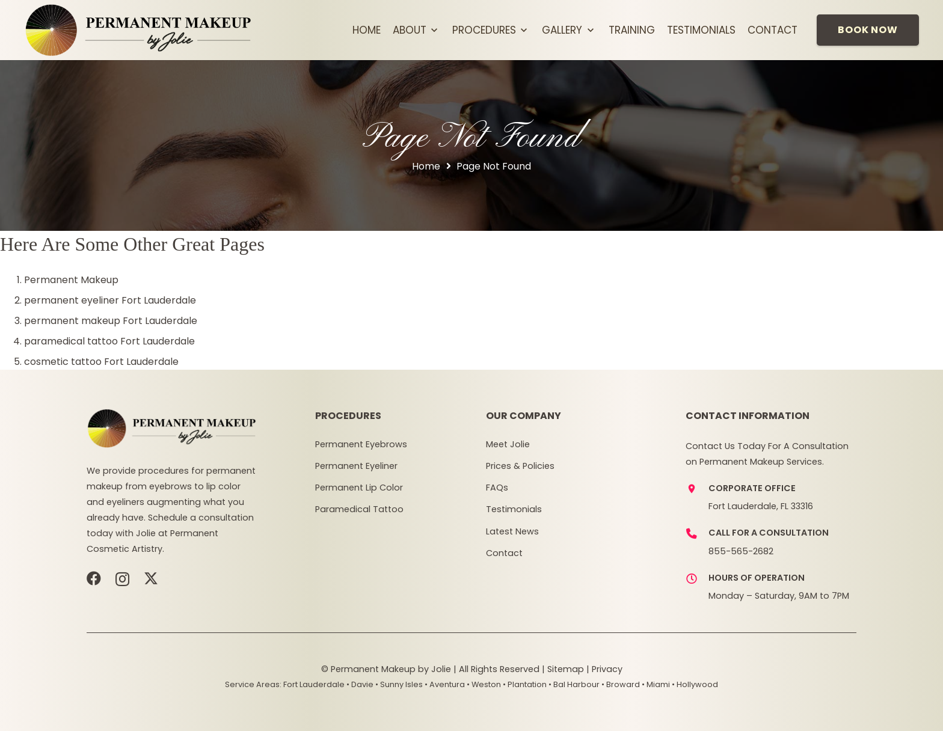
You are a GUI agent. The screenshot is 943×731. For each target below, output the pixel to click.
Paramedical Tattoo (359, 509)
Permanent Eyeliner (356, 466)
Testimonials (514, 509)
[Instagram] (122, 579)
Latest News (512, 531)
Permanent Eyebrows (361, 444)
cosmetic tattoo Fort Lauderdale (101, 362)
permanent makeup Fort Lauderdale (110, 321)
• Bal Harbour (574, 684)
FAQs (497, 488)
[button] (433, 30)
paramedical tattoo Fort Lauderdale (109, 341)
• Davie (359, 684)
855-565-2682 (740, 551)
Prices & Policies (520, 466)
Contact (504, 553)
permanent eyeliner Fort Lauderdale (110, 300)
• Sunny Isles (399, 684)
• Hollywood (695, 684)
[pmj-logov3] (138, 30)
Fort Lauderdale (314, 684)
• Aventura (445, 684)
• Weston (484, 684)
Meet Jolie (508, 444)
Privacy (607, 669)
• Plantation (525, 684)
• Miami (656, 684)
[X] (151, 578)
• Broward (620, 684)
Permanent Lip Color (359, 488)
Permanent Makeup (71, 280)
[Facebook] (94, 578)
